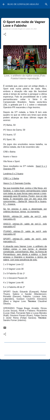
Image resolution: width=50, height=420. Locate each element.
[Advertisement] (25, 388)
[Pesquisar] (46, 4)
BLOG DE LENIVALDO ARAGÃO (23, 4)
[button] (4, 34)
